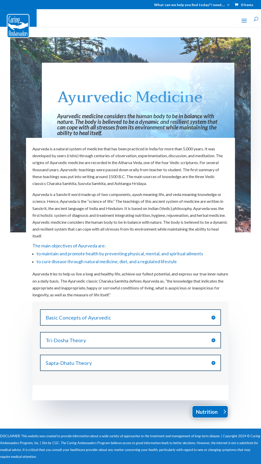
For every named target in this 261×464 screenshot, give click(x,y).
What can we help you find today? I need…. (189, 5)
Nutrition (207, 412)
